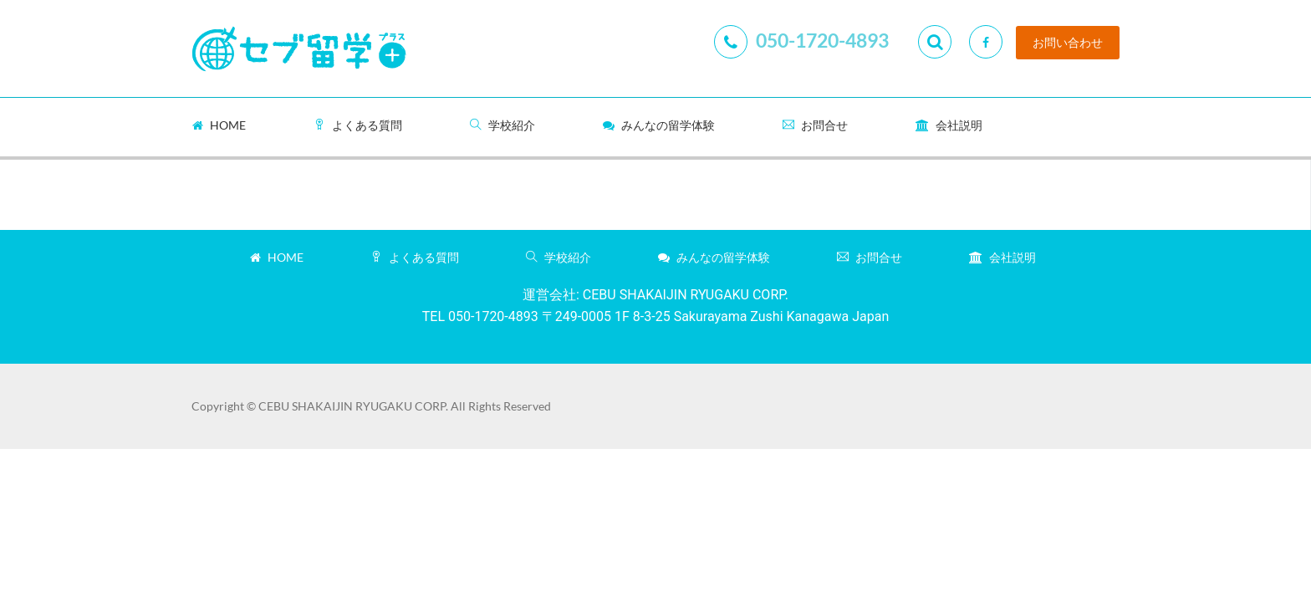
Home (219, 125)
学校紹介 (502, 125)
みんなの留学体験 (659, 125)
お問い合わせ (1068, 42)
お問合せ (815, 125)
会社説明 (949, 125)
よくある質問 (358, 125)
